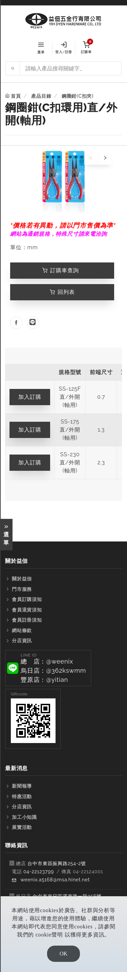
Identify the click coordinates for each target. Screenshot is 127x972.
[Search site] (71, 68)
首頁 (16, 96)
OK (63, 953)
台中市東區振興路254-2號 (56, 863)
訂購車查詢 (60, 270)
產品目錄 (41, 96)
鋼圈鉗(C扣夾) (77, 96)
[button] (48, 668)
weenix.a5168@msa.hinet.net (55, 879)
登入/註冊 (63, 48)
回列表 (62, 292)
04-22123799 (38, 871)
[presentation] (91, 158)
